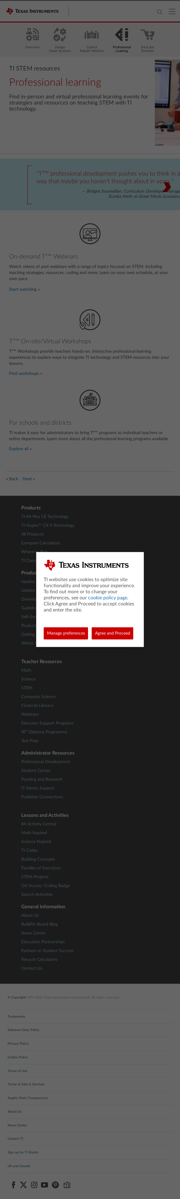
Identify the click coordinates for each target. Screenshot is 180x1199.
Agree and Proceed (112, 633)
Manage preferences (66, 633)
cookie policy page (107, 597)
